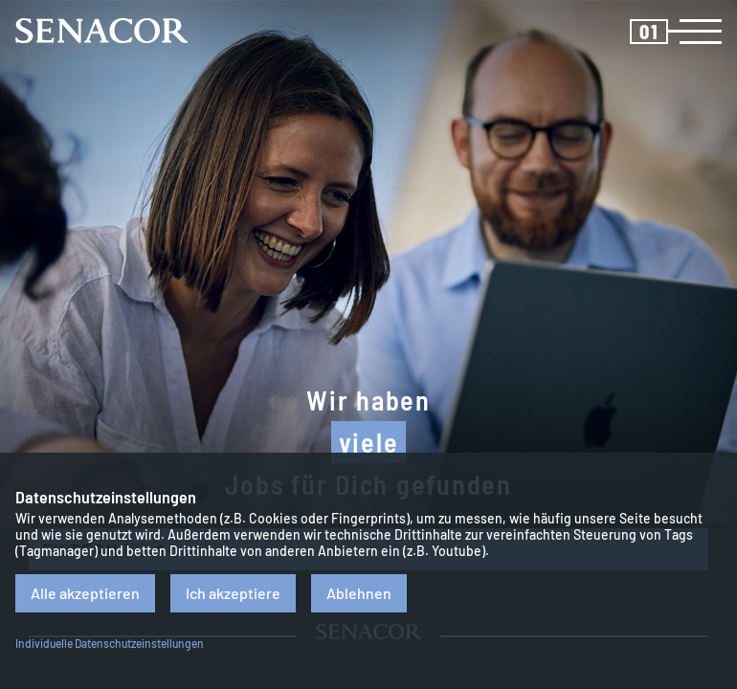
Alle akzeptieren (85, 593)
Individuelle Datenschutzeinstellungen (109, 643)
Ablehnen (358, 593)
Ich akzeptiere (233, 593)
